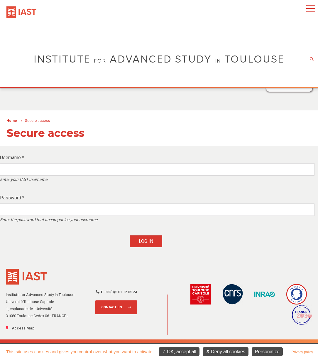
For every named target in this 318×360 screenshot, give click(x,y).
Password (12, 198)
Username (12, 157)
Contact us (111, 307)
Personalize (267, 351)
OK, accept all (179, 351)
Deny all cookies (225, 351)
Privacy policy (302, 352)
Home (11, 121)
